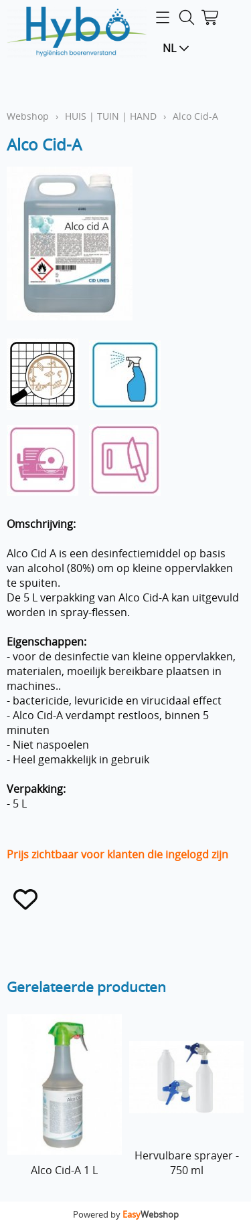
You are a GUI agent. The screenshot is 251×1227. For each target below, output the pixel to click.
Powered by (126, 1214)
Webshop (28, 116)
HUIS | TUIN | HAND (111, 116)
